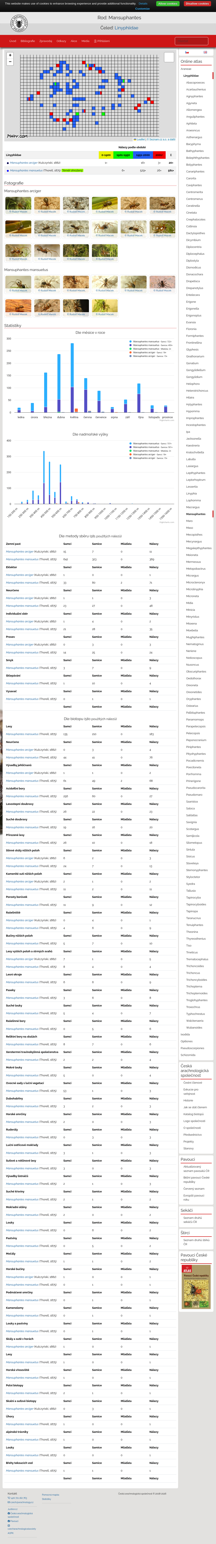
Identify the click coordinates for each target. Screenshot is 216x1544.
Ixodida (185, 1034)
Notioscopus (194, 657)
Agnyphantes (194, 96)
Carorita (191, 178)
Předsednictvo (192, 1134)
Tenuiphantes (194, 925)
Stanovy (188, 1148)
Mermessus (193, 561)
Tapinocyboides (196, 904)
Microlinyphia (194, 589)
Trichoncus (193, 973)
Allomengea (194, 109)
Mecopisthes (194, 534)
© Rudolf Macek (18, 211)
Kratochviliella (195, 452)
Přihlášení (103, 41)
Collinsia (191, 226)
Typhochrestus (195, 1013)
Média (85, 41)
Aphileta (191, 123)
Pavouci (14, 1521)
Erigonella (192, 308)
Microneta (192, 596)
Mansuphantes (196, 514)
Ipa (188, 431)
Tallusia (191, 890)
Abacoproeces (195, 82)
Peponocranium (196, 740)
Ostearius (192, 705)
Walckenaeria (194, 1020)
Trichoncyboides (196, 979)
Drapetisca (193, 281)
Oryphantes (193, 699)
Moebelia (192, 630)
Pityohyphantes (196, 753)
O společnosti (192, 1127)
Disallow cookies (197, 3)
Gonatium (192, 363)
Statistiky (46, 1499)
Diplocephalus (195, 253)
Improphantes (195, 418)
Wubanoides (194, 1027)
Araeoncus (193, 130)
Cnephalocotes (196, 219)
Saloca (190, 808)
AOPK (11, 1533)
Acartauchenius (196, 89)
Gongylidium (194, 377)
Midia (189, 603)
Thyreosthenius (196, 938)
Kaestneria (193, 445)
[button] (136, 108)
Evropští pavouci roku (193, 1197)
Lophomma (193, 500)
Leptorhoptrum (196, 479)
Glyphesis (192, 349)
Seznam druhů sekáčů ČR (192, 1220)
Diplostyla (192, 260)
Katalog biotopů (193, 1114)
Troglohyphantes (196, 1000)
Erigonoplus (193, 315)
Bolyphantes (194, 164)
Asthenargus (194, 137)
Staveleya (192, 863)
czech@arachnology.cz (21, 1502)
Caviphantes (194, 185)
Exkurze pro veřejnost (190, 1091)
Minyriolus (192, 616)
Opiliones (186, 1041)
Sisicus (190, 856)
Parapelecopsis (196, 726)
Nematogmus (195, 644)
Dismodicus (193, 267)
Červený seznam (193, 1188)
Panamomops (195, 719)
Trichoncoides (195, 966)
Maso (189, 527)
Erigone (191, 301)
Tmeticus (192, 952)
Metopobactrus (196, 568)
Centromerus (194, 199)
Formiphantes (195, 335)
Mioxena (191, 623)
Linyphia (191, 493)
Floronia (191, 329)
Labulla (191, 459)
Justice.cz (13, 1509)
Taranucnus (193, 918)
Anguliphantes (195, 116)
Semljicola (192, 835)
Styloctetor (193, 877)
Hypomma (193, 411)
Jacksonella (193, 438)
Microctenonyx (195, 582)
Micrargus (192, 575)
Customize (142, 8)
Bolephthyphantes (198, 157)
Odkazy (61, 41)
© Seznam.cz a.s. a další (161, 139)
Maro (189, 521)
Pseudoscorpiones (192, 1048)
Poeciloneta (193, 767)
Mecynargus (194, 541)
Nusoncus (192, 664)
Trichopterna (194, 986)
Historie (188, 1100)
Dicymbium (193, 240)
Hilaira (190, 397)
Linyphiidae (126, 27)
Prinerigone (193, 781)
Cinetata (191, 212)
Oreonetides (194, 692)
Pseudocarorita (195, 787)
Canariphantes (195, 171)
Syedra (190, 883)
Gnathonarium (195, 356)
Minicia (190, 609)
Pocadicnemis (195, 760)
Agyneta (191, 103)
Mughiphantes (195, 637)
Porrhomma (193, 774)
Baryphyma (193, 144)
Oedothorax (193, 678)
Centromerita (194, 192)
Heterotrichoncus (197, 390)
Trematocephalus (197, 959)
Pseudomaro (194, 794)
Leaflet (139, 139)
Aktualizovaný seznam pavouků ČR (196, 1168)
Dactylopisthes (195, 233)
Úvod (12, 41)
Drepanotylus (194, 288)
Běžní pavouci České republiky (196, 1179)
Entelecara (193, 295)
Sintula (190, 849)
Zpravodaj (45, 41)
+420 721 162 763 (18, 1498)
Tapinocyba (193, 897)
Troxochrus (193, 1007)
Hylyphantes (194, 404)
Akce (74, 41)
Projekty (188, 1141)
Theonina (192, 931)
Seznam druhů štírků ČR (196, 1242)
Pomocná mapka (50, 1494)
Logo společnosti (194, 1121)
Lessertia (192, 486)
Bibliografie (28, 41)
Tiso (188, 945)
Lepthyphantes (195, 473)
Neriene (191, 651)
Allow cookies (167, 3)
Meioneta (192, 555)
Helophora (193, 383)
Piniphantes (193, 747)
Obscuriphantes (196, 671)
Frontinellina (194, 342)
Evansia (191, 322)
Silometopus (194, 842)
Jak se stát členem (195, 1107)
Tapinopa (192, 911)
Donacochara (194, 274)
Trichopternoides (197, 993)
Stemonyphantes (197, 870)
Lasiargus (192, 466)
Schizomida (188, 1055)
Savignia (191, 822)
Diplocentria (193, 247)
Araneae (186, 68)
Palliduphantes (195, 712)
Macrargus (193, 507)
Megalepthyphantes (199, 548)
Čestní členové (192, 1082)
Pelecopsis (193, 733)
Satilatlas (192, 815)
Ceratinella (193, 205)
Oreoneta (192, 685)
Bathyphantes (195, 151)
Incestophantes (196, 425)
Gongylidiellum (196, 370)
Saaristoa (192, 801)
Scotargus (192, 829)
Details (143, 3)
